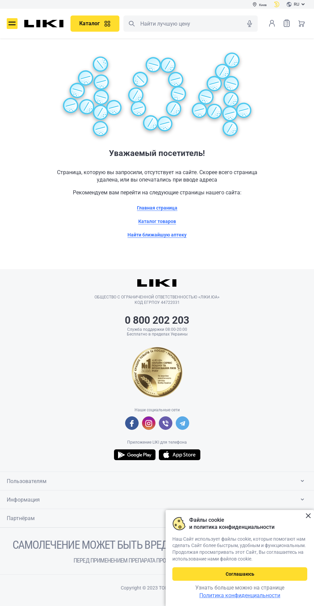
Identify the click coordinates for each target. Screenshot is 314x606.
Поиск (131, 23)
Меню (12, 23)
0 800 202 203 (157, 320)
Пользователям (157, 481)
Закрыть (308, 516)
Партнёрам (157, 518)
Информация (157, 500)
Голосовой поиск (249, 23)
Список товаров (287, 23)
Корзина (301, 23)
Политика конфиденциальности (239, 595)
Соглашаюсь (240, 574)
